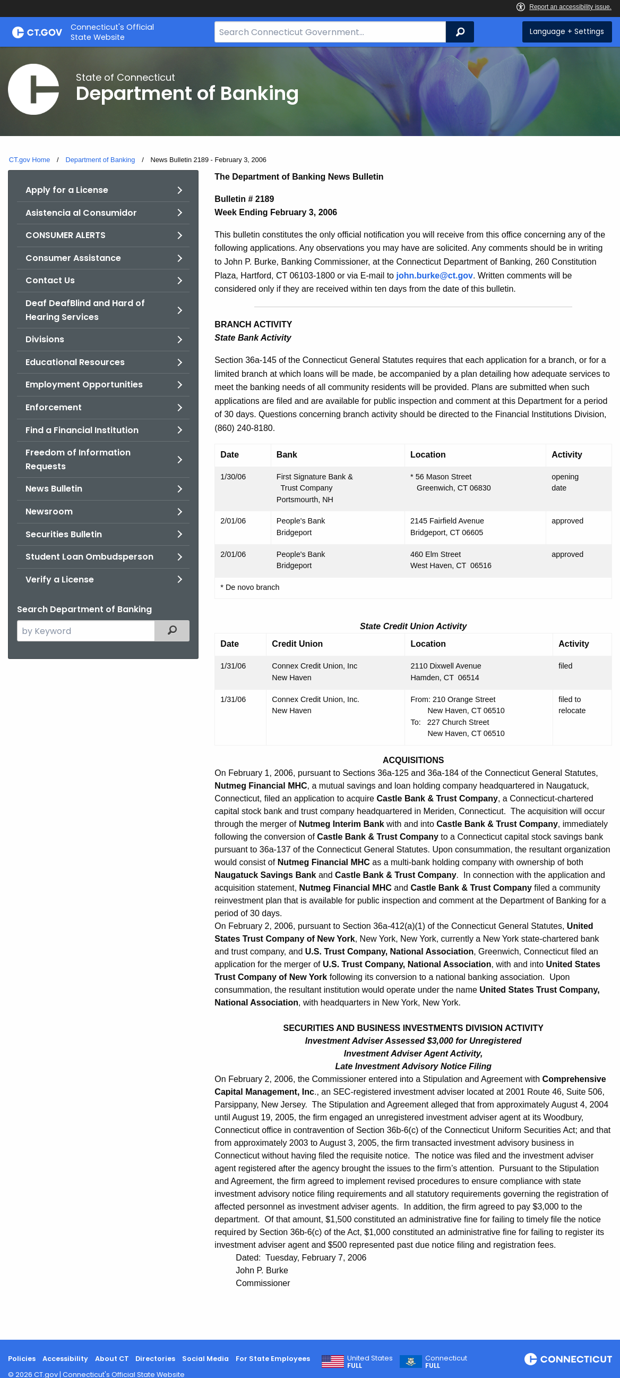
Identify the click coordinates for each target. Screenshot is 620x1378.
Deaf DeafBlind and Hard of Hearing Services (85, 310)
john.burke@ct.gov (434, 275)
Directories (155, 1358)
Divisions (44, 339)
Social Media (205, 1358)
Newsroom (49, 511)
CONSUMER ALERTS (65, 235)
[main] (310, 693)
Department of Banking (100, 160)
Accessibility (65, 1358)
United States (370, 1362)
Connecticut (446, 1362)
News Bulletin (53, 489)
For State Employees (273, 1358)
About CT (112, 1358)
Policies (22, 1358)
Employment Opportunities (84, 384)
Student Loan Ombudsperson (89, 557)
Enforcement (53, 407)
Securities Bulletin (63, 534)
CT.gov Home (29, 160)
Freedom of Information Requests (78, 459)
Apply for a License (66, 190)
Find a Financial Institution (82, 430)
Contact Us (50, 280)
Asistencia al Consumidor (81, 213)
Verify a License (59, 579)
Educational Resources (75, 362)
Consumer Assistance (73, 258)
